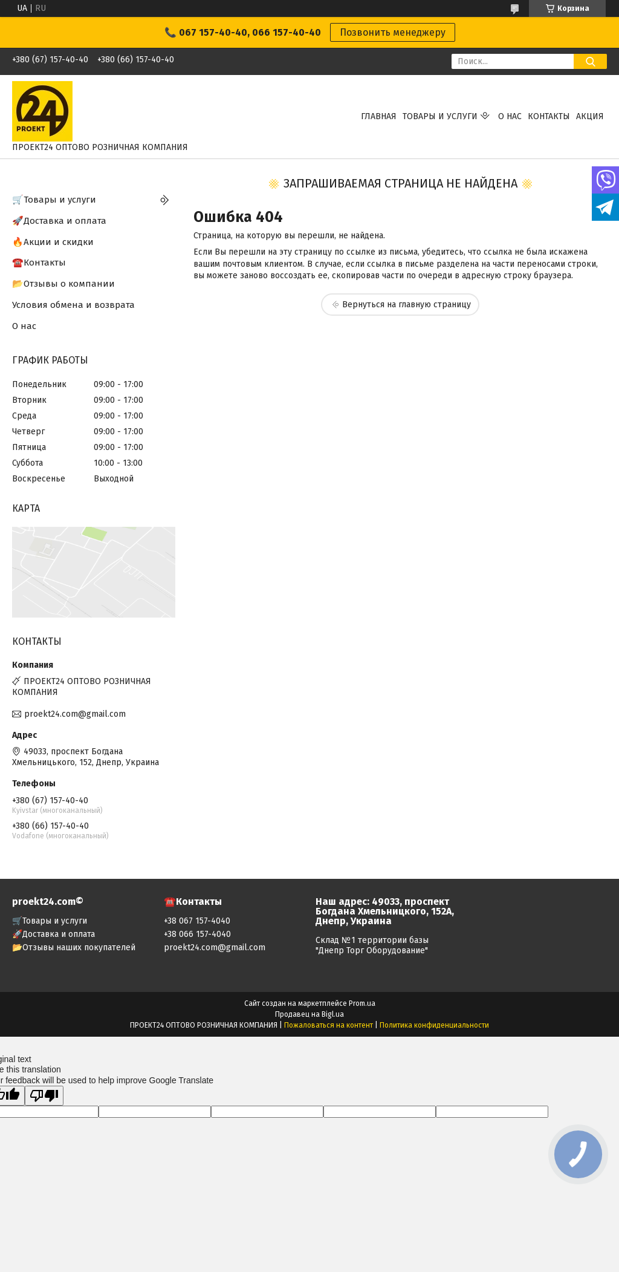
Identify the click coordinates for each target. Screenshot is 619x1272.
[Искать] (590, 61)
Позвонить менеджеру (393, 32)
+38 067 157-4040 (197, 921)
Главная (379, 116)
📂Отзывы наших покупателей (73, 947)
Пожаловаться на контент (328, 1025)
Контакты (549, 116)
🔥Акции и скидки (53, 241)
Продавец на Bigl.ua (309, 1014)
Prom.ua (362, 1003)
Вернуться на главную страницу (406, 304)
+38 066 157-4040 (197, 934)
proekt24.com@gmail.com (75, 714)
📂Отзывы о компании (63, 283)
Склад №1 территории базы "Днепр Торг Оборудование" (372, 945)
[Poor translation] (44, 1096)
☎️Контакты (39, 262)
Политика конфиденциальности (434, 1025)
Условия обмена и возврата (73, 304)
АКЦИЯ (590, 116)
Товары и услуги (440, 116)
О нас (510, 116)
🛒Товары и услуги (54, 199)
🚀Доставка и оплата (59, 220)
